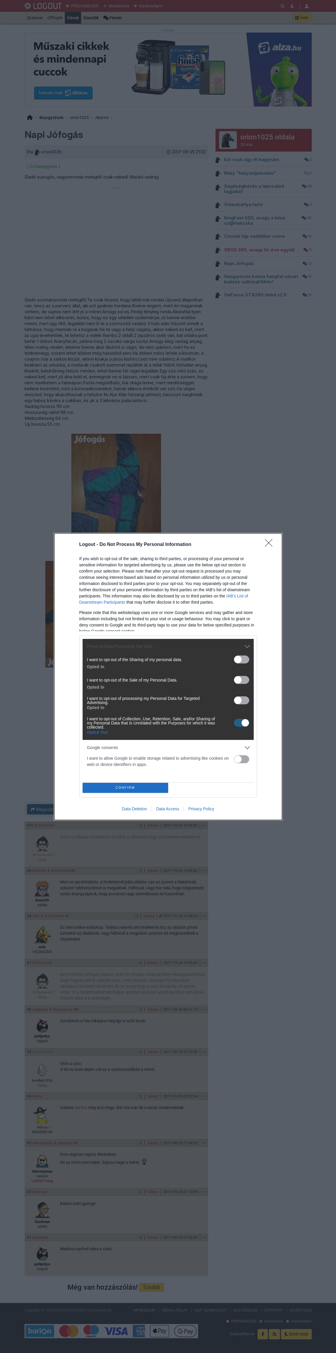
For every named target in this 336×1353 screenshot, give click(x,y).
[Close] (270, 544)
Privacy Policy (201, 808)
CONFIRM (125, 787)
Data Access (167, 808)
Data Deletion (134, 808)
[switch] (241, 659)
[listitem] (168, 646)
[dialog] (168, 676)
